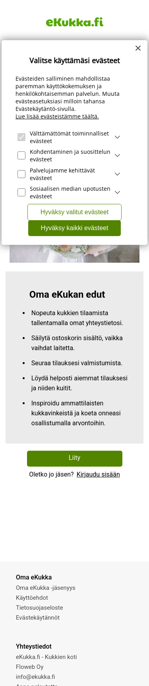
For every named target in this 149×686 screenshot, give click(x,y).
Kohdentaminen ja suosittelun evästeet (70, 155)
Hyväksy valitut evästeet (75, 212)
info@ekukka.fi (35, 676)
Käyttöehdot (32, 597)
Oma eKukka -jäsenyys (45, 587)
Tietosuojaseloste (39, 607)
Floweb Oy (29, 666)
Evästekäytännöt (38, 617)
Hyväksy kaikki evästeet (74, 228)
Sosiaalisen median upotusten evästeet (70, 192)
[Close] (138, 48)
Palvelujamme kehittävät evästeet (62, 174)
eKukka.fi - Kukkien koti (46, 657)
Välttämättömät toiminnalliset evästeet (69, 137)
